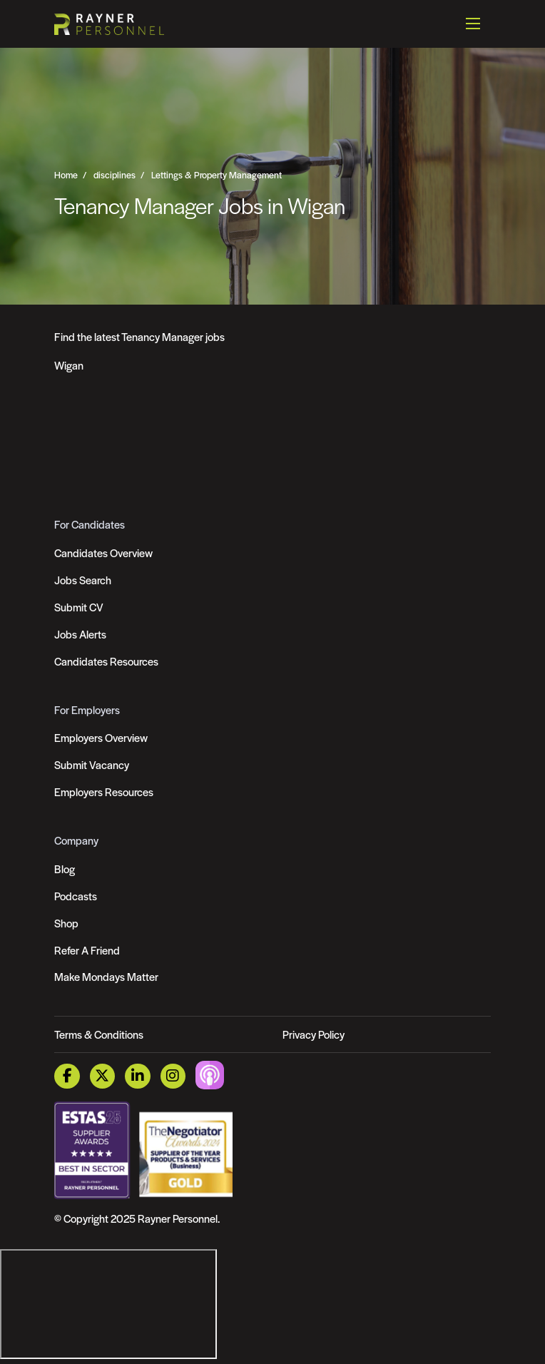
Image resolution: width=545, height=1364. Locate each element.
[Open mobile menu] (473, 23)
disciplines (114, 174)
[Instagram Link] (173, 1076)
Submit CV (78, 606)
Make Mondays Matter (106, 976)
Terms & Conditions (98, 1034)
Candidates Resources (106, 660)
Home (66, 174)
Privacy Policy (313, 1034)
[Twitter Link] (102, 1076)
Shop (66, 922)
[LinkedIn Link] (137, 1076)
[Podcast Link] (209, 1074)
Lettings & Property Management (216, 174)
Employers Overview (101, 737)
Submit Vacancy (91, 764)
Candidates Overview (103, 552)
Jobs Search (82, 579)
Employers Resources (103, 791)
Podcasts (75, 895)
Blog (64, 868)
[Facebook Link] (66, 1076)
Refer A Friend (87, 949)
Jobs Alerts (80, 633)
